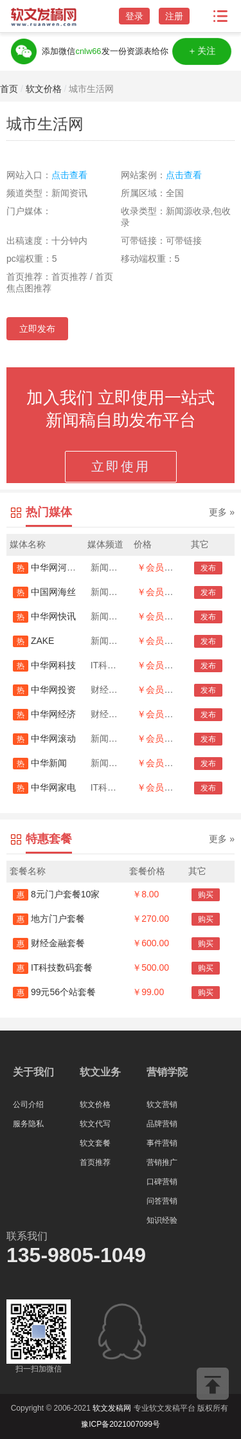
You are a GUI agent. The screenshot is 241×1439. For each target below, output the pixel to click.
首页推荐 (95, 1162)
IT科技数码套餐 (53, 967)
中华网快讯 (44, 616)
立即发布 (37, 329)
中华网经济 (44, 714)
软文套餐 (95, 1143)
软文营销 (162, 1104)
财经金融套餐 (49, 943)
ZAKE (33, 641)
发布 (208, 568)
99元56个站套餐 (54, 992)
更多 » (222, 512)
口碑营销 (162, 1181)
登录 (134, 16)
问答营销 (162, 1200)
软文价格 (44, 89)
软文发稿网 (112, 1408)
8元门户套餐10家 (56, 894)
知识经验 (162, 1220)
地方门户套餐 (49, 918)
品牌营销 (162, 1123)
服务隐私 (28, 1123)
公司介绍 (28, 1104)
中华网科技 (44, 665)
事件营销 (162, 1143)
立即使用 (120, 466)
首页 (9, 89)
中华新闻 (40, 763)
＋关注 (202, 51)
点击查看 (69, 175)
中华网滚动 (44, 738)
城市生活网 (91, 89)
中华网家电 (44, 787)
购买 (205, 894)
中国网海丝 (44, 592)
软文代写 (95, 1123)
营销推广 (162, 1162)
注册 (174, 16)
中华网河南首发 (53, 567)
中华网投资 (44, 689)
